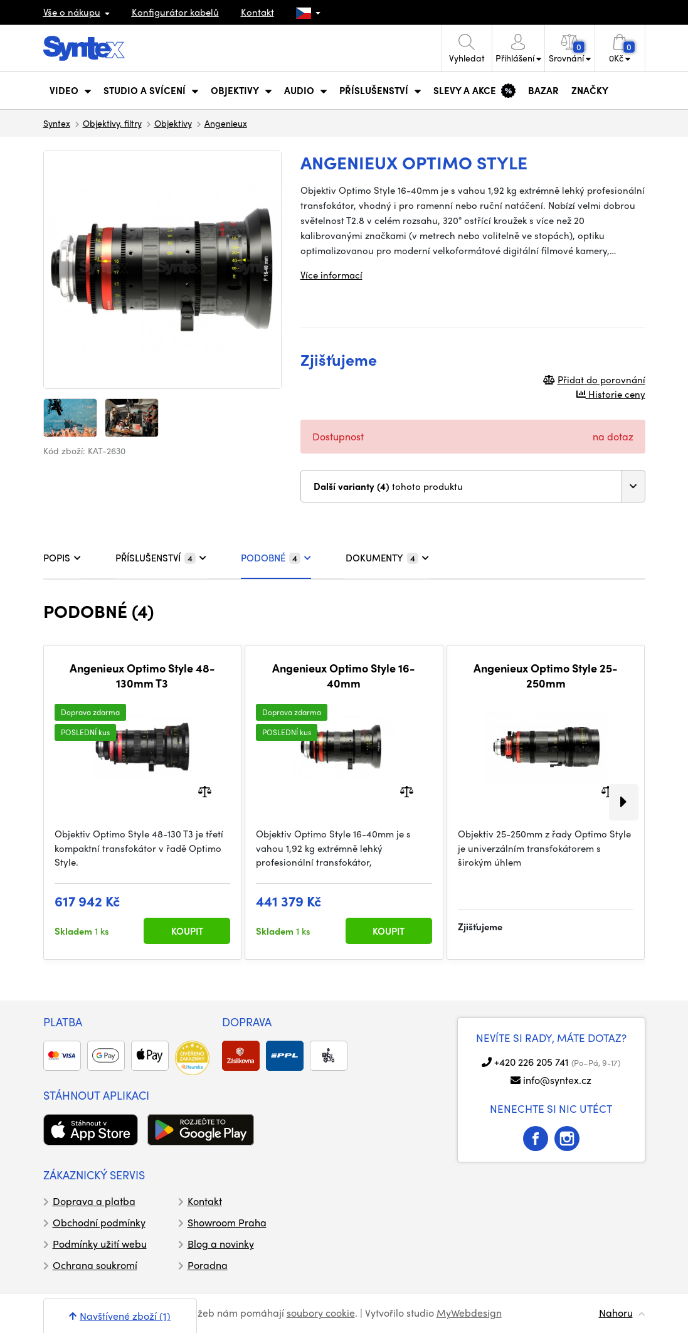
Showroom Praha (227, 1222)
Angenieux (225, 123)
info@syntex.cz (557, 1080)
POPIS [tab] (62, 558)
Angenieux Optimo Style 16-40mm (343, 675)
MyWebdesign (469, 1312)
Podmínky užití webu (100, 1243)
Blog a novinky (221, 1243)
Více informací (331, 275)
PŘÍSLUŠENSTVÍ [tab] (160, 558)
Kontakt (257, 12)
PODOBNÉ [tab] (276, 558)
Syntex (56, 123)
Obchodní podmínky (99, 1222)
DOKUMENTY (387, 558)
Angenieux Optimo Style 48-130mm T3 (142, 675)
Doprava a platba (94, 1201)
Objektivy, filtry (112, 123)
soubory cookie (321, 1312)
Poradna (208, 1265)
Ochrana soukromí (95, 1265)
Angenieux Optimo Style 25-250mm (546, 675)
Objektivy (173, 123)
